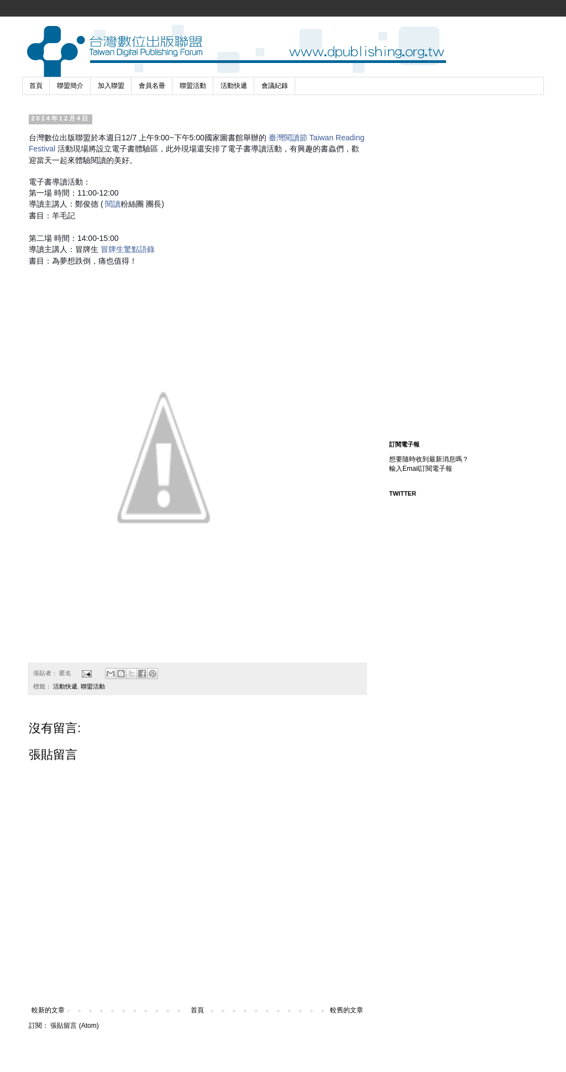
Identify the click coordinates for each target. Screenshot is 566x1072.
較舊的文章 (346, 1010)
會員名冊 (152, 86)
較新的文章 (48, 1010)
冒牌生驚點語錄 (128, 249)
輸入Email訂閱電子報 (420, 468)
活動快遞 (234, 86)
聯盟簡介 (70, 86)
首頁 (36, 86)
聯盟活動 (193, 86)
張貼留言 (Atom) (74, 1025)
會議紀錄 (274, 86)
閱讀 (112, 203)
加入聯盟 (111, 86)
